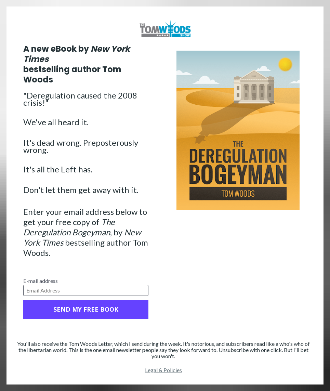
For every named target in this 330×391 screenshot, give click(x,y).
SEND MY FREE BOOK (85, 309)
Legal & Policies (163, 370)
